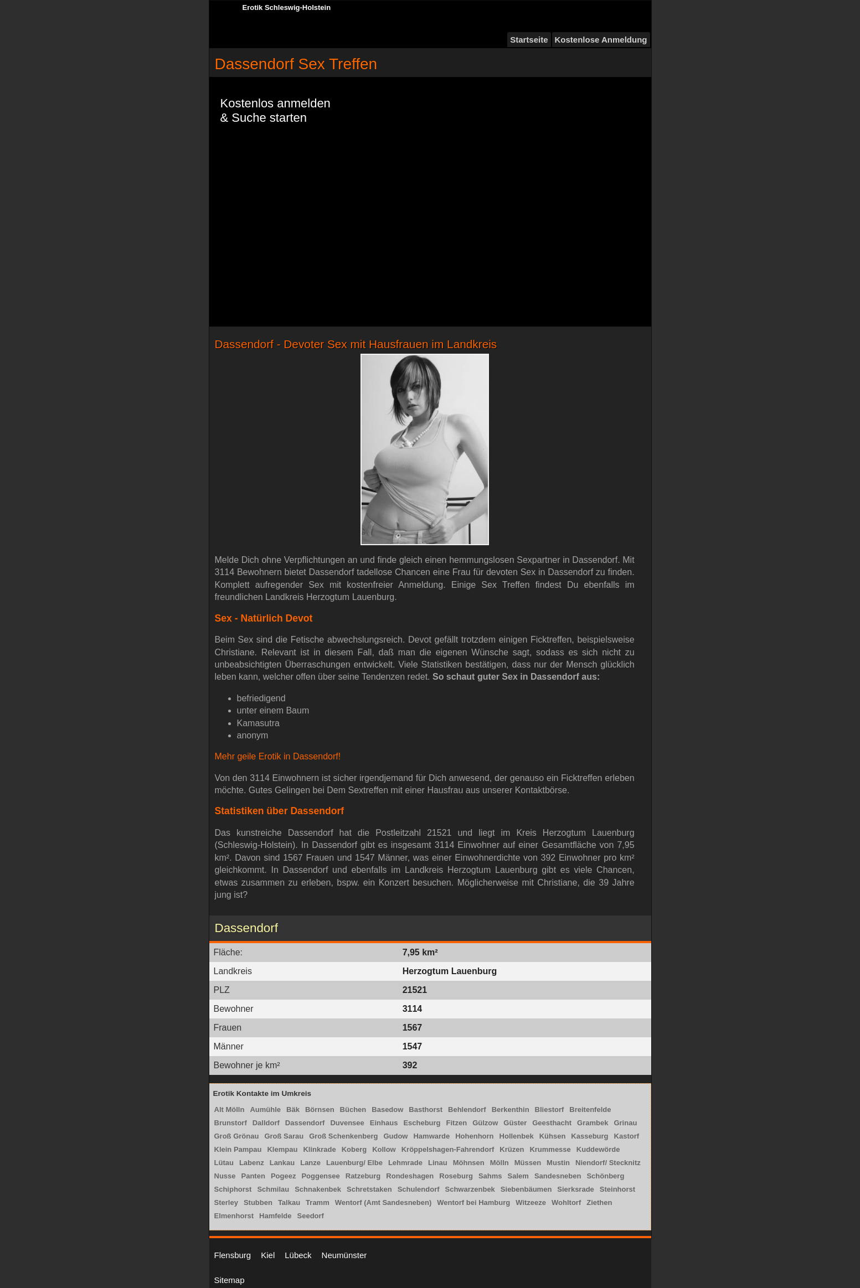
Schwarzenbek (470, 1189)
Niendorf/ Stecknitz (608, 1162)
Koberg (354, 1149)
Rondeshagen (410, 1176)
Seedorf (310, 1216)
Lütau (224, 1162)
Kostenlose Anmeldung (601, 39)
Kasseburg (589, 1136)
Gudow (395, 1136)
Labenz (251, 1162)
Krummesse (549, 1149)
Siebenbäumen (526, 1189)
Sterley (226, 1202)
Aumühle (265, 1109)
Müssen (527, 1162)
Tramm (317, 1202)
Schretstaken (369, 1189)
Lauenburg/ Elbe (354, 1162)
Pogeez (283, 1176)
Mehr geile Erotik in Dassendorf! (278, 756)
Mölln (499, 1162)
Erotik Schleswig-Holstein (287, 7)
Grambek (592, 1123)
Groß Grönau (236, 1136)
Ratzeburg (363, 1176)
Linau (437, 1162)
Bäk (293, 1109)
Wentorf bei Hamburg (473, 1202)
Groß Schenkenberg (343, 1136)
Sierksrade (575, 1189)
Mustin (558, 1162)
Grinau (625, 1123)
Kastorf (627, 1136)
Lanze (310, 1162)
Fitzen (456, 1123)
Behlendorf (467, 1109)
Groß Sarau (283, 1136)
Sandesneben (557, 1176)
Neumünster (344, 1255)
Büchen (353, 1109)
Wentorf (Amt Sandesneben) (383, 1202)
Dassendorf (305, 1123)
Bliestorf (549, 1109)
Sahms (490, 1176)
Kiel (268, 1255)
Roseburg (456, 1176)
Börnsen (319, 1109)
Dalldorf (266, 1123)
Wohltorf (566, 1202)
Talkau (289, 1202)
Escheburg (421, 1123)
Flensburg (232, 1255)
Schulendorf (419, 1189)
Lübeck (298, 1255)
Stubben (258, 1202)
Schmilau (273, 1189)
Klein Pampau (238, 1149)
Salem (518, 1176)
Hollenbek (516, 1136)
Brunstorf (230, 1123)
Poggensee (320, 1176)
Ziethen (599, 1202)
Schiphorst (233, 1189)
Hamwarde (431, 1136)
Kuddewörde (598, 1149)
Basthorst (425, 1109)
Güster (515, 1123)
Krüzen (511, 1149)
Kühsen (552, 1136)
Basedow (387, 1109)
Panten (253, 1176)
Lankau (282, 1162)
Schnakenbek (318, 1189)
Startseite (529, 39)
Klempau (282, 1149)
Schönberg (605, 1176)
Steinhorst (617, 1189)
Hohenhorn (474, 1136)
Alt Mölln (229, 1109)
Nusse (225, 1176)
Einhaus (384, 1123)
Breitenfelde (590, 1109)
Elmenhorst (234, 1216)
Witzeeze (531, 1202)
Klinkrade (319, 1149)
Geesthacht (551, 1123)
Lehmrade (405, 1162)
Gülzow (485, 1123)
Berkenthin (510, 1109)
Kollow (384, 1149)
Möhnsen (469, 1162)
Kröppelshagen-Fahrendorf (448, 1149)
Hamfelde (275, 1216)
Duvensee (347, 1123)
